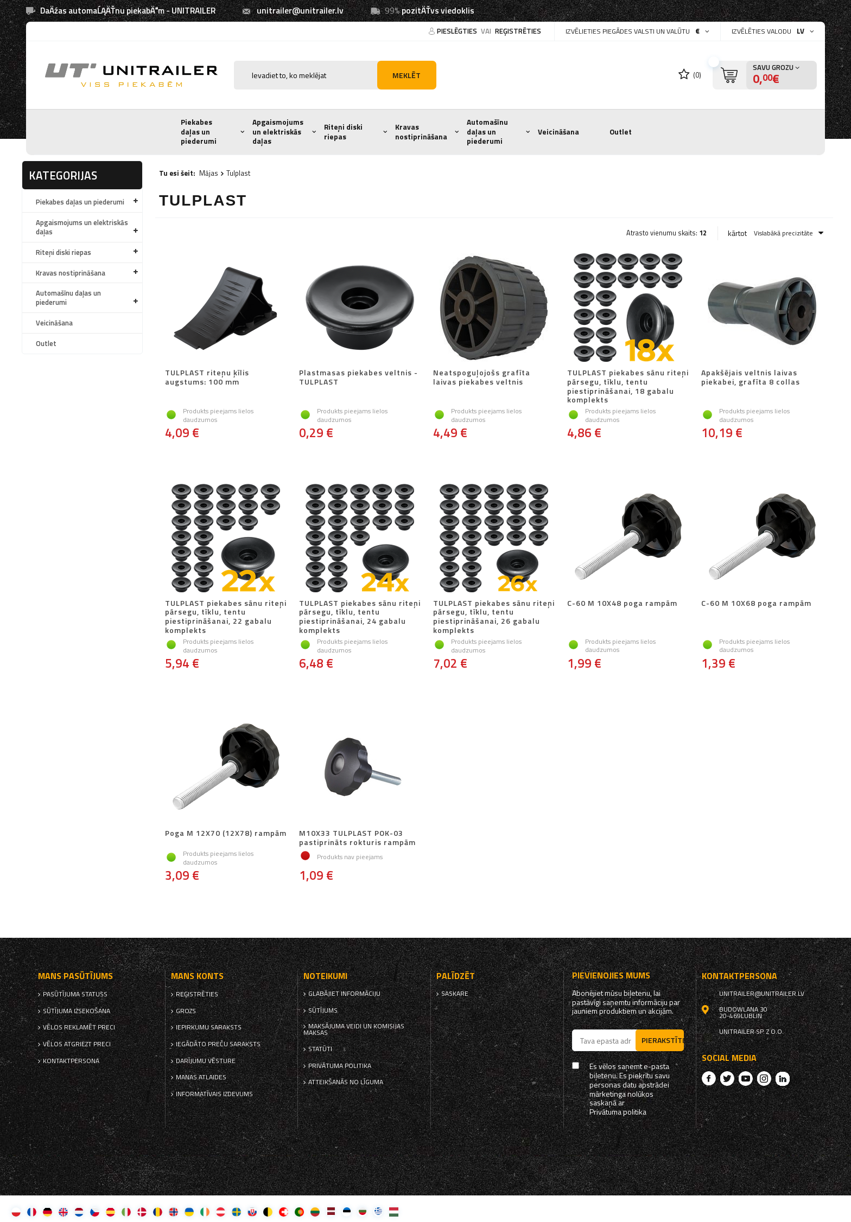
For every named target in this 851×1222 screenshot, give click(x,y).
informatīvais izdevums (214, 1094)
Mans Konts (197, 976)
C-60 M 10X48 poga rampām (622, 604)
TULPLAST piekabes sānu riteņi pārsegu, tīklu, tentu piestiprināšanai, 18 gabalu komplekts (628, 386)
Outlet (620, 131)
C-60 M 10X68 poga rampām (756, 604)
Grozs (186, 1011)
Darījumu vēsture (206, 1061)
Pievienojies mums (611, 975)
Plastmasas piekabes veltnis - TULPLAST (358, 377)
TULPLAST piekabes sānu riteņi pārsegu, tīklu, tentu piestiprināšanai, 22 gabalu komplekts (226, 617)
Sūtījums (323, 1010)
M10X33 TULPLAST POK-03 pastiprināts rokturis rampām (357, 838)
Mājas (208, 173)
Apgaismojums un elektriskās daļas (277, 131)
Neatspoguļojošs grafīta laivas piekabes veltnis (481, 377)
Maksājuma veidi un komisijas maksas (353, 1029)
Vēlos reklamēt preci (79, 1027)
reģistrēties (518, 30)
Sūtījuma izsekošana (76, 1011)
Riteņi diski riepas (343, 131)
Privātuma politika (339, 1066)
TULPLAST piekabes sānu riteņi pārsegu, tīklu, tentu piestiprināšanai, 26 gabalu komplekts (494, 617)
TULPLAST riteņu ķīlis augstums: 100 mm (207, 377)
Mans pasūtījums (75, 976)
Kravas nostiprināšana (421, 131)
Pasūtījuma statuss (75, 994)
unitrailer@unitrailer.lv (300, 10)
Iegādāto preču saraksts (218, 1044)
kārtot (737, 233)
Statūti (320, 1049)
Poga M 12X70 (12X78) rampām (226, 834)
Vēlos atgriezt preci (77, 1044)
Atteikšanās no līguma (345, 1082)
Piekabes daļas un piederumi (199, 131)
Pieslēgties (458, 30)
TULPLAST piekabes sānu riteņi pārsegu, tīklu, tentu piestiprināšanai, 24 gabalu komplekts (360, 617)
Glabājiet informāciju (344, 993)
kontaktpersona (71, 1061)
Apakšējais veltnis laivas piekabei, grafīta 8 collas (750, 377)
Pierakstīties (663, 1040)
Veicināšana (558, 131)
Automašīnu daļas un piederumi (487, 131)
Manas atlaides (201, 1077)
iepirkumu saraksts (209, 1027)
